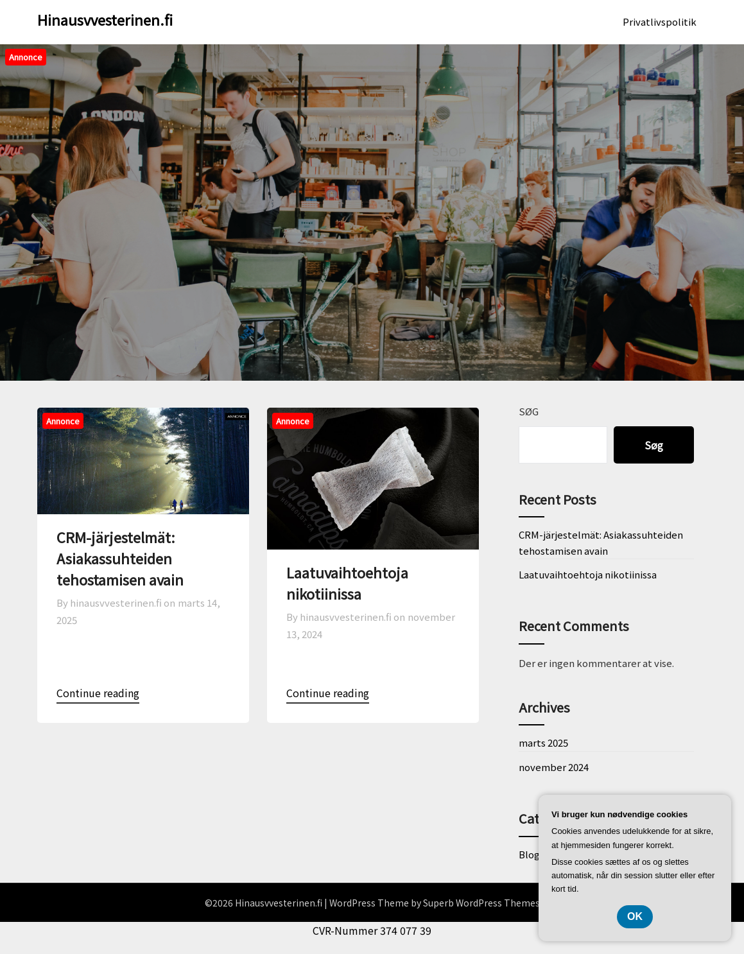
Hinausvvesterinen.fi (105, 19)
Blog (529, 854)
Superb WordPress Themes (481, 902)
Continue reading (97, 692)
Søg (529, 411)
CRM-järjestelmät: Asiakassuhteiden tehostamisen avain (120, 557)
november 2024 (554, 767)
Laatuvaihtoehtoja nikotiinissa (347, 582)
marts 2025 (543, 742)
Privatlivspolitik (659, 21)
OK (635, 916)
